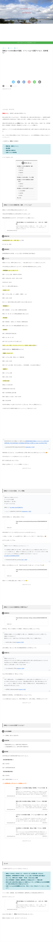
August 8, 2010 (22, 689)
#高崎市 (31, 441)
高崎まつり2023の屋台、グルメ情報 (26, 177)
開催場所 (21, 172)
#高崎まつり (36, 441)
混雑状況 (21, 183)
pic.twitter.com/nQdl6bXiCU (16, 507)
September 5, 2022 (30, 447)
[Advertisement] (26, 32)
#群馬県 (27, 441)
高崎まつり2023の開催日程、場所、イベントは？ (26, 167)
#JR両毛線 (26, 443)
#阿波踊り (16, 443)
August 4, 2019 (20, 642)
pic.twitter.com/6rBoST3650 (40, 443)
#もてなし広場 (42, 441)
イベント (21, 175)
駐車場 (20, 195)
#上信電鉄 (31, 443)
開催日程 (21, 170)
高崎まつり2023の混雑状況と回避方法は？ (26, 180)
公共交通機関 (22, 190)
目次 (26, 163)
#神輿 (5, 443)
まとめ (19, 197)
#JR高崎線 (21, 443)
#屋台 (8, 443)
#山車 (47, 441)
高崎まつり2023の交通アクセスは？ (26, 188)
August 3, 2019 (20, 668)
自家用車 (21, 193)
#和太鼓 (12, 443)
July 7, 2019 (24, 560)
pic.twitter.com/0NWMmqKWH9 (11, 556)
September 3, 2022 (26, 511)
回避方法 (21, 186)
